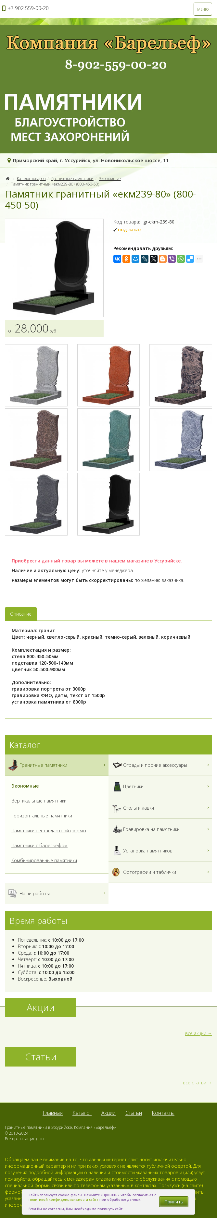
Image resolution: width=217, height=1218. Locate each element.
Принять (173, 1202)
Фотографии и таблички (161, 872)
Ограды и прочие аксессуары (161, 765)
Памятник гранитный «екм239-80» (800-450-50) (54, 184)
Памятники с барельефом (39, 845)
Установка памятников (161, 850)
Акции (108, 1112)
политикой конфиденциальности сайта (63, 1199)
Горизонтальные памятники (41, 816)
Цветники (161, 786)
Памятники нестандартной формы (48, 830)
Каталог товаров (31, 178)
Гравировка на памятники (161, 829)
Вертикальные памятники (39, 801)
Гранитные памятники (72, 178)
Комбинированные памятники (44, 860)
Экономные (110, 178)
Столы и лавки (161, 807)
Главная (53, 1112)
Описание (21, 614)
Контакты (163, 1112)
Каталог (82, 1112)
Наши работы (57, 893)
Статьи (133, 1112)
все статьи (194, 1082)
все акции (195, 1033)
